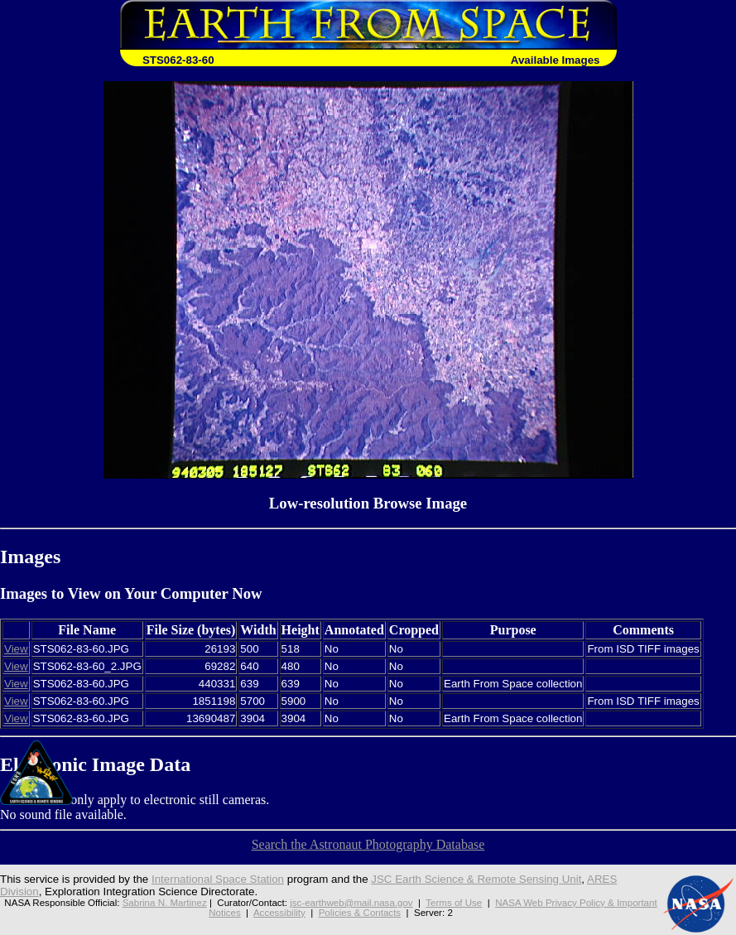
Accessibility (279, 913)
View (16, 649)
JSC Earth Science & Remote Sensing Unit (476, 879)
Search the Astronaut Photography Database (368, 844)
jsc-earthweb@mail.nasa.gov (351, 903)
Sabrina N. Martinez (165, 903)
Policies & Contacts (360, 913)
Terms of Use (454, 903)
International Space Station (218, 879)
